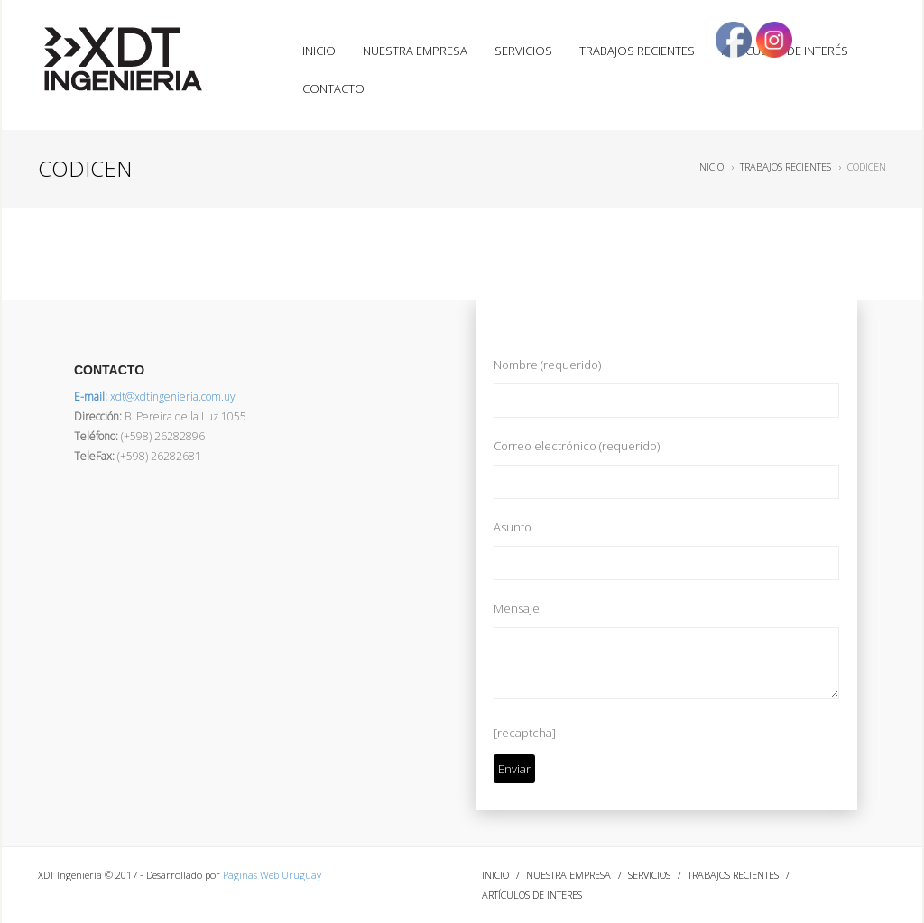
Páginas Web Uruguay (272, 874)
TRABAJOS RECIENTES (637, 50)
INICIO (319, 50)
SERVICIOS (523, 50)
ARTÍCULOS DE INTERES (532, 894)
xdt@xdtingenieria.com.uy (155, 396)
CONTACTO (333, 88)
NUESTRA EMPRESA (415, 50)
